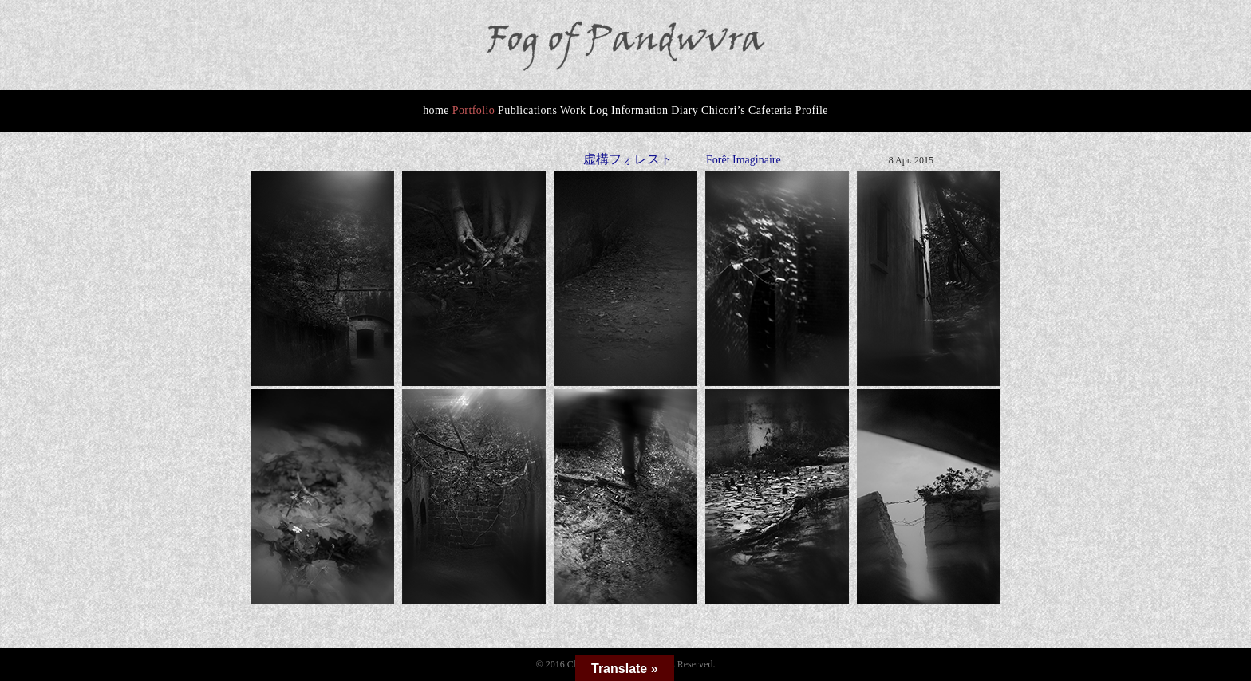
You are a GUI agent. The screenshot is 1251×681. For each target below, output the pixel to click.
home (436, 110)
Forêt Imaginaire (743, 160)
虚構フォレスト (628, 159)
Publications (527, 110)
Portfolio (473, 110)
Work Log (584, 110)
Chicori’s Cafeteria (746, 110)
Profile (811, 110)
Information (640, 110)
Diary (684, 110)
